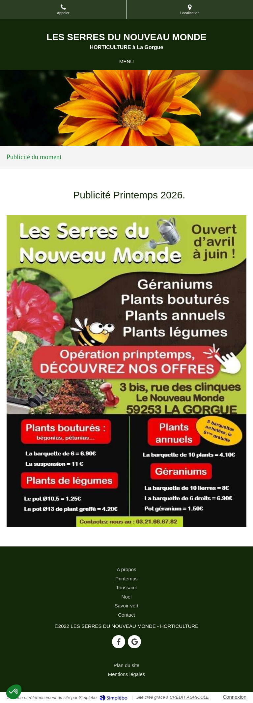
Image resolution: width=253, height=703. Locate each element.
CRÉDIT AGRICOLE (189, 697)
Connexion (234, 697)
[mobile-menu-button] (126, 61)
